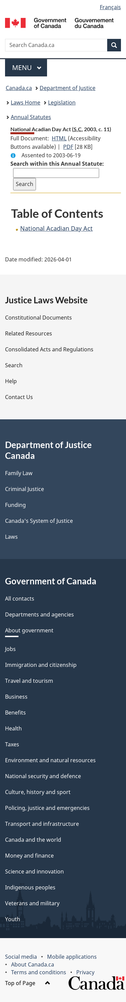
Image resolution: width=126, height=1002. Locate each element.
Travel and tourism (29, 680)
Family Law (19, 473)
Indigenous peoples (30, 887)
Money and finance (29, 855)
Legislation (62, 102)
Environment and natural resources (50, 760)
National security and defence (43, 776)
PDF (68, 146)
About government (29, 630)
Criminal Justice (24, 489)
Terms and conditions (38, 972)
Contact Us (19, 397)
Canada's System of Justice (39, 521)
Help (11, 381)
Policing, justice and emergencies (47, 808)
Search (14, 365)
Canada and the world (33, 839)
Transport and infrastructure (42, 824)
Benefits (15, 712)
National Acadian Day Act (56, 228)
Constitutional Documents (38, 317)
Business (16, 696)
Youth (12, 919)
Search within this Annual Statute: (57, 163)
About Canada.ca (32, 964)
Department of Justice (67, 88)
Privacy (85, 972)
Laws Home (25, 102)
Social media (21, 956)
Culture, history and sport (38, 792)
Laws (11, 536)
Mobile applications (72, 956)
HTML (59, 138)
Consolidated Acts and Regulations (49, 349)
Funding (15, 505)
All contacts (19, 598)
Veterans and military (32, 903)
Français (110, 7)
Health (13, 728)
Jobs (10, 649)
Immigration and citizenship (41, 665)
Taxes (12, 744)
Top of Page (27, 983)
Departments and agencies (39, 614)
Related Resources (28, 333)
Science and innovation (34, 871)
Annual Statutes (31, 117)
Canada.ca (19, 88)
